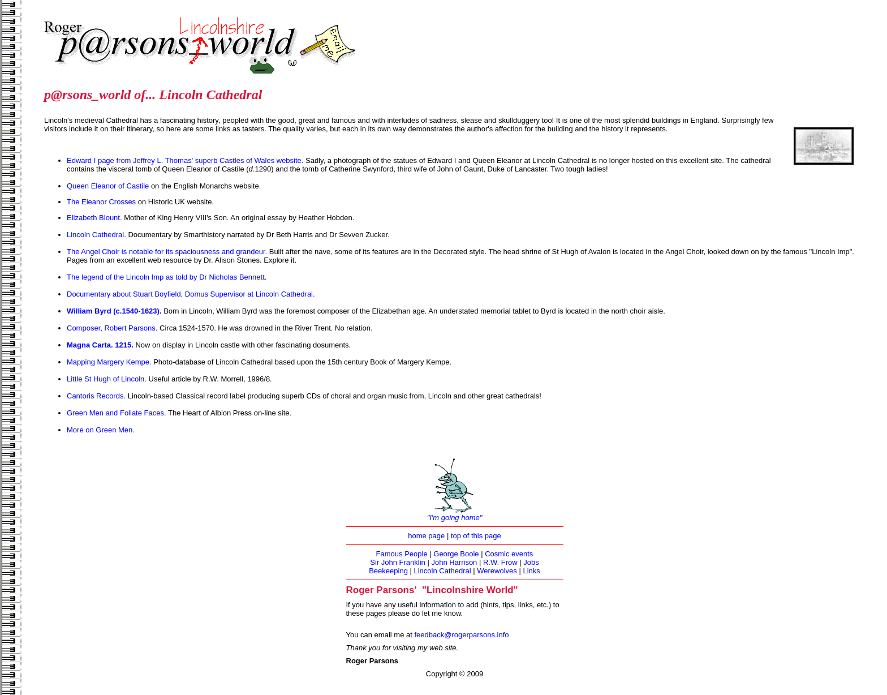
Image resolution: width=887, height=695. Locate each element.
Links (531, 571)
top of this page (476, 535)
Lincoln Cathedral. (96, 234)
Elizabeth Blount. (94, 217)
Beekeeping (388, 571)
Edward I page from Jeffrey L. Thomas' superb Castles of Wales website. (186, 160)
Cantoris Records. (96, 396)
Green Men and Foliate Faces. (116, 413)
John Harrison (454, 562)
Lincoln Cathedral (442, 571)
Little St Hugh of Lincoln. (107, 379)
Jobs (531, 562)
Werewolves (497, 571)
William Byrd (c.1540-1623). (115, 311)
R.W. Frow (500, 562)
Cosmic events (509, 554)
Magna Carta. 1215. (101, 345)
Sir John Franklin (397, 562)
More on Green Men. (101, 430)
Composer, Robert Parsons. (113, 328)
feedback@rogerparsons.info (461, 634)
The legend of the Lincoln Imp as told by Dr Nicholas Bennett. (166, 277)
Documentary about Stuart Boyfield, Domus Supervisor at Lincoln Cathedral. (191, 294)
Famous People (402, 554)
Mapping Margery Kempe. (109, 362)
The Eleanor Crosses (101, 202)
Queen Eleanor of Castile (108, 186)
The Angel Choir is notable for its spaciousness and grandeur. (167, 251)
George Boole (456, 554)
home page (426, 535)
